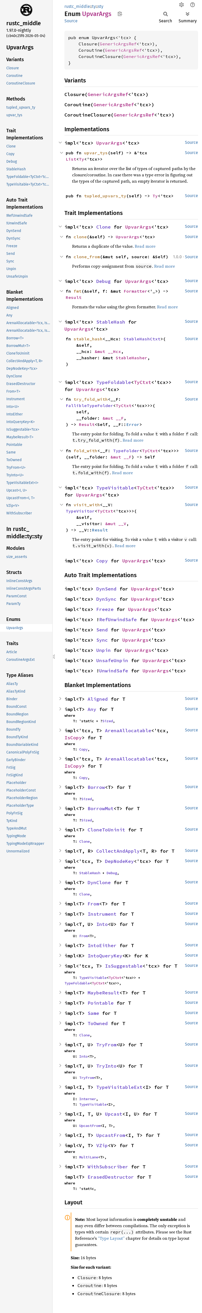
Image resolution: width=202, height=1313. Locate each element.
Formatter (135, 291)
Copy (102, 561)
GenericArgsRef (118, 43)
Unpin (103, 650)
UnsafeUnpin (112, 660)
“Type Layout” (111, 1238)
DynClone (99, 882)
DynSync (106, 599)
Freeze (105, 609)
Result (74, 297)
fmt (78, 291)
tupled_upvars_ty (105, 195)
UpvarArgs (109, 143)
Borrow (96, 787)
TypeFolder (126, 450)
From (93, 904)
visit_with (87, 504)
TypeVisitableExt (119, 1087)
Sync (102, 640)
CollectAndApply (118, 851)
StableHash (110, 322)
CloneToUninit (106, 830)
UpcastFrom (89, 1125)
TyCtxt (142, 382)
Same (93, 1013)
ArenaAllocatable (128, 730)
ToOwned (98, 1023)
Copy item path (119, 13)
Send (102, 630)
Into (102, 924)
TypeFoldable (113, 382)
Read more (145, 246)
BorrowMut (101, 808)
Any (92, 709)
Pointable (101, 1003)
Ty (81, 159)
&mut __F (113, 418)
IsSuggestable (124, 966)
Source (71, 20)
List (71, 159)
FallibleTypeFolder (89, 405)
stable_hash (88, 338)
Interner (87, 1098)
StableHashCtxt (142, 338)
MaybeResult (103, 993)
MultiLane (88, 1157)
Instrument (102, 914)
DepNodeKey (119, 861)
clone (80, 236)
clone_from (87, 256)
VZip (102, 1145)
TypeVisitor (80, 511)
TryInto (106, 1066)
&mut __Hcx (108, 351)
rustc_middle (77, 6)
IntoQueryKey (105, 956)
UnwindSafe (113, 671)
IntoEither (102, 945)
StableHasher (131, 357)
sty (100, 6)
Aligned (98, 699)
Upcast (113, 1114)
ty (94, 6)
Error (132, 424)
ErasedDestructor (111, 1177)
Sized (107, 721)
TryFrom (106, 1045)
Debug (103, 281)
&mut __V (115, 523)
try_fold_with (91, 399)
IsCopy (73, 738)
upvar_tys (96, 152)
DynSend (106, 589)
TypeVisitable (115, 488)
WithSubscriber (108, 1167)
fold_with (85, 450)
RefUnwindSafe (118, 619)
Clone (103, 227)
